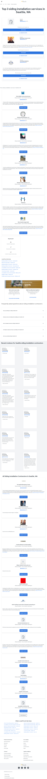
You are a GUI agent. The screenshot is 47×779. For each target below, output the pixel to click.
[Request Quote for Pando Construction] (24, 651)
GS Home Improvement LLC (23, 623)
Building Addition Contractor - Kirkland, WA (31, 729)
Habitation (23, 202)
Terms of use (26, 753)
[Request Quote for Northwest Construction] (23, 55)
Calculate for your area (14, 298)
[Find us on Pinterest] (22, 768)
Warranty (6, 743)
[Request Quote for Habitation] (23, 212)
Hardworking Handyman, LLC (23, 117)
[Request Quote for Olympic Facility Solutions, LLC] (23, 193)
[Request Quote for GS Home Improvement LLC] (24, 630)
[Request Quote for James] (23, 33)
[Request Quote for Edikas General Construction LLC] (24, 574)
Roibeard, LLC (23, 139)
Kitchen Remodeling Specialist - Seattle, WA (11, 723)
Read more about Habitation (37, 209)
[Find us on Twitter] (25, 768)
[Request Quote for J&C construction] (24, 535)
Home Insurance (7, 741)
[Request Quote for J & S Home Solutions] (23, 78)
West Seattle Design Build (23, 222)
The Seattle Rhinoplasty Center (23, 484)
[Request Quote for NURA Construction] (24, 595)
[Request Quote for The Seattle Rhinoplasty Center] (24, 497)
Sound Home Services (23, 506)
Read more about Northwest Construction (25, 47)
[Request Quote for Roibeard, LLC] (23, 152)
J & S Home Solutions (24, 61)
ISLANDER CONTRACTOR (23, 706)
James (21, 20)
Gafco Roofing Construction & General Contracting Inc (23, 604)
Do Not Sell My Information (28, 760)
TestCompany (23, 675)
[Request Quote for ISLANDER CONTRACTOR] (24, 711)
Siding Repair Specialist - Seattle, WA (10, 727)
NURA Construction (23, 584)
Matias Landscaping (23, 161)
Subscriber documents (28, 756)
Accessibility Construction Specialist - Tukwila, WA (12, 732)
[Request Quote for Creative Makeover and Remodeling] (24, 555)
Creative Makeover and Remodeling (23, 544)
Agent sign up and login (8, 756)
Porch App (6, 748)
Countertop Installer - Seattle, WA (29, 730)
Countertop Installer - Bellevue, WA (9, 730)
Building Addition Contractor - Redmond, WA (11, 733)
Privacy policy (26, 755)
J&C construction (23, 525)
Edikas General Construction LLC (24, 565)
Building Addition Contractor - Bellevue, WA (31, 726)
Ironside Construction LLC (23, 660)
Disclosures (26, 758)
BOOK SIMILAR (23, 715)
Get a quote (6, 758)
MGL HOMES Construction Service (23, 96)
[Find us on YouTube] (28, 768)
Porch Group (26, 741)
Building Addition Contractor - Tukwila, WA (31, 727)
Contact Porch (26, 746)
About (25, 743)
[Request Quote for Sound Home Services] (24, 516)
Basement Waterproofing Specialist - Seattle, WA (32, 723)
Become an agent (7, 755)
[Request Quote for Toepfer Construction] (24, 696)
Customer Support (7, 753)
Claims (5, 746)
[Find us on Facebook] (19, 768)
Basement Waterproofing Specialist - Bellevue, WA (32, 724)
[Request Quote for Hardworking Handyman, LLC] (23, 129)
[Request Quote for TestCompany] (24, 682)
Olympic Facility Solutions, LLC (23, 182)
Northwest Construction (25, 38)
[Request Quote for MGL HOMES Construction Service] (23, 107)
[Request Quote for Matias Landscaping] (23, 173)
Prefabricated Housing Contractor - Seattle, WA (11, 729)
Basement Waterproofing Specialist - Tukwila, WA (12, 726)
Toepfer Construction (23, 691)
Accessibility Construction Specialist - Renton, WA (12, 724)
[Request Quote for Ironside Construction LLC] (24, 665)
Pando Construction (23, 640)
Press (25, 748)
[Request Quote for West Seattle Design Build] (23, 233)
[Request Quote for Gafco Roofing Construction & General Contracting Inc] (24, 613)
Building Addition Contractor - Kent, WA (30, 732)
